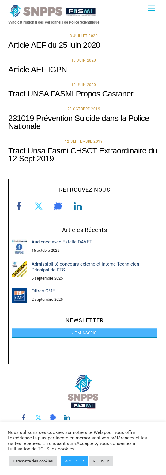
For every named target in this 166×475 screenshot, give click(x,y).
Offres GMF (43, 291)
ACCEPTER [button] (74, 461)
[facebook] (20, 206)
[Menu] (151, 8)
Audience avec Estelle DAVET (62, 242)
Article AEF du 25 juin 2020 (54, 45)
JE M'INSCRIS (84, 332)
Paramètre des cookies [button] (33, 461)
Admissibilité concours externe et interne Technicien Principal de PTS (85, 267)
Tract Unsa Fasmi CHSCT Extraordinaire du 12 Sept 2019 (82, 154)
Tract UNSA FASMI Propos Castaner (70, 93)
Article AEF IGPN (37, 69)
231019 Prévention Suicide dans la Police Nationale (78, 122)
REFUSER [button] (101, 461)
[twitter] (39, 206)
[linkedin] (78, 206)
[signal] (59, 206)
